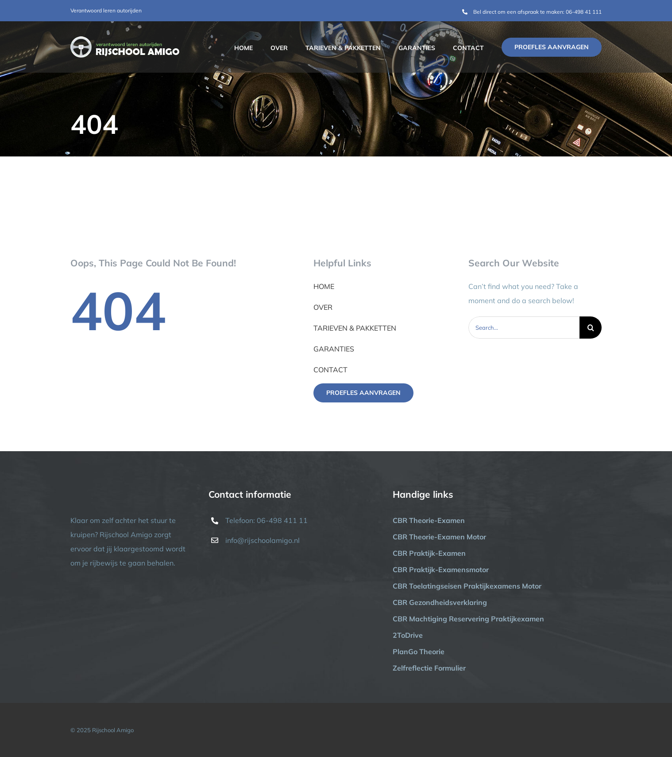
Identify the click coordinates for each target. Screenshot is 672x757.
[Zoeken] (590, 327)
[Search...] (524, 327)
